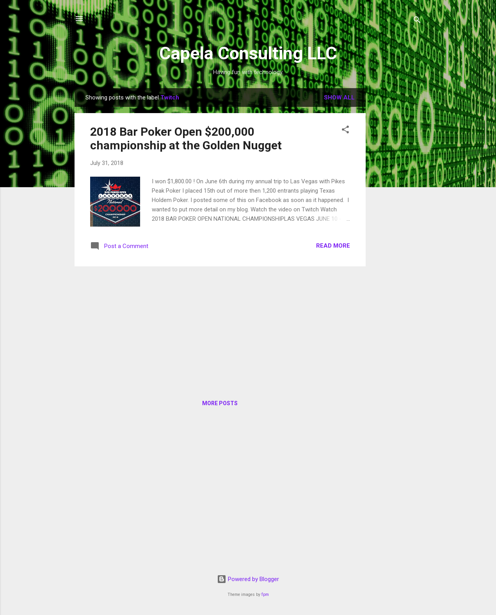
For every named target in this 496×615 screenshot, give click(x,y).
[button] (345, 131)
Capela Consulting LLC (248, 53)
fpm (265, 594)
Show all (339, 97)
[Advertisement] (397, 205)
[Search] (417, 21)
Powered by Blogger (248, 579)
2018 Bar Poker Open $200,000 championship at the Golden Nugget (186, 138)
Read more (333, 245)
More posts (220, 403)
